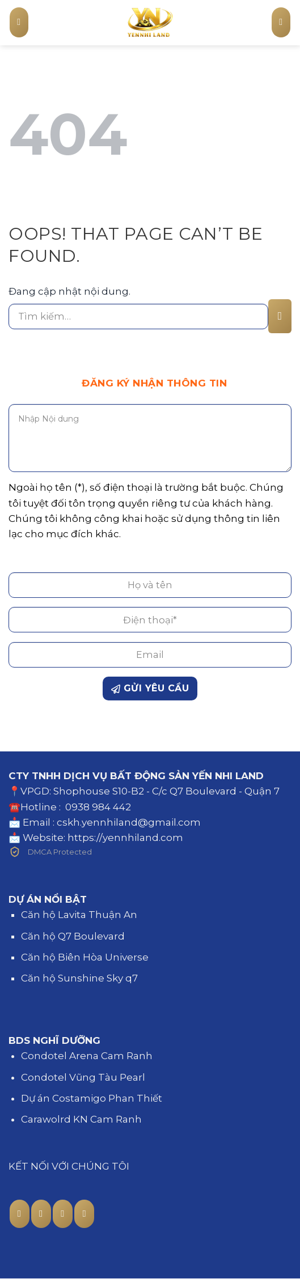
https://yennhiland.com (125, 837)
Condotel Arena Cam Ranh (87, 1055)
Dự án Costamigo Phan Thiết (91, 1098)
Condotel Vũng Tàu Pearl (83, 1077)
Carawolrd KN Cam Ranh (81, 1119)
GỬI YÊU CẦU (150, 688)
